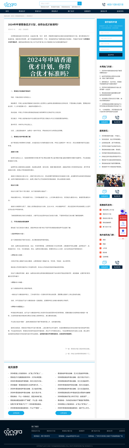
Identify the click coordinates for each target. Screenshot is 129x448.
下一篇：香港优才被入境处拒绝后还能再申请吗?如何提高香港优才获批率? (88, 349)
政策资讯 (120, 11)
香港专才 (38, 11)
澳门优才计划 (107, 227)
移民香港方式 (76, 7)
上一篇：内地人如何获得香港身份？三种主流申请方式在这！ (84, 353)
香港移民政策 (19, 16)
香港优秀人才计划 (108, 210)
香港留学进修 (55, 7)
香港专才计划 (107, 214)
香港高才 (54, 11)
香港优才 (22, 11)
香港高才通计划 (108, 218)
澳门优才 (71, 11)
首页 (7, 11)
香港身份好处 (65, 7)
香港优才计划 (35, 431)
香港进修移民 (107, 222)
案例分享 (104, 11)
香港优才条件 (45, 7)
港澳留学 (87, 11)
